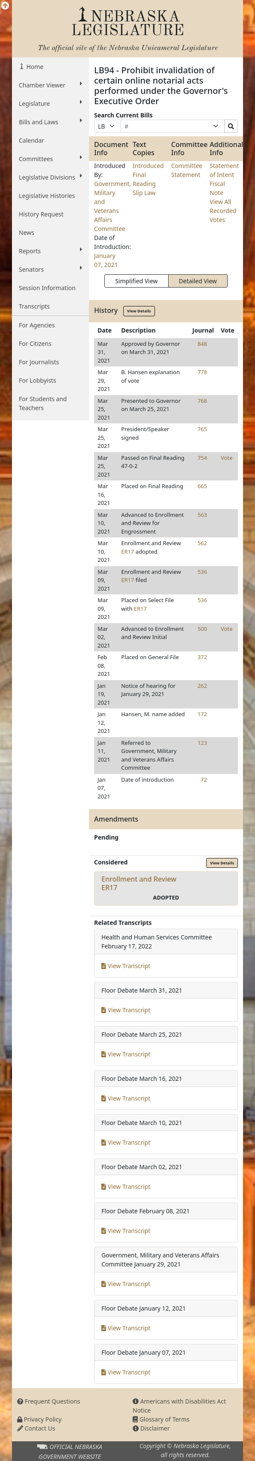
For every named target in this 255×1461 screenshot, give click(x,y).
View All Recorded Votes (223, 211)
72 (204, 779)
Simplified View (136, 281)
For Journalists (39, 362)
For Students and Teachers (43, 403)
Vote (226, 458)
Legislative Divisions (50, 177)
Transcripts (34, 306)
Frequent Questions (48, 1401)
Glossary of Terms (161, 1419)
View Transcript (126, 966)
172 (202, 714)
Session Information (47, 288)
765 (202, 429)
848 (202, 344)
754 (202, 458)
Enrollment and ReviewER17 (138, 883)
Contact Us (36, 1428)
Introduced (148, 166)
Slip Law (144, 193)
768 (202, 401)
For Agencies (37, 325)
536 (202, 572)
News (26, 232)
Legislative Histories (47, 196)
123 (202, 743)
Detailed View (198, 281)
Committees (50, 158)
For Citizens (35, 343)
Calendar (31, 140)
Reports (50, 250)
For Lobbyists (37, 380)
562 (202, 543)
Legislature (50, 103)
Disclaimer (151, 1428)
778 (202, 372)
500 (202, 629)
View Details (139, 311)
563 (202, 515)
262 (202, 686)
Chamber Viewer (50, 85)
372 (202, 657)
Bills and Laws (50, 121)
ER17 (127, 551)
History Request (41, 214)
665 (202, 486)
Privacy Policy (39, 1419)
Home (34, 67)
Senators (50, 269)
